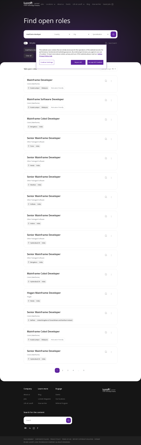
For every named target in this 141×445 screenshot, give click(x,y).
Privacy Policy (55, 439)
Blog (39, 395)
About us (27, 395)
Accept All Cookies (95, 62)
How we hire (42, 403)
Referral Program (62, 403)
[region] (71, 57)
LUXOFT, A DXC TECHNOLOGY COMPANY (42, 442)
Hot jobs (32, 43)
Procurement (29, 439)
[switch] (26, 43)
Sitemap (97, 439)
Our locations (60, 399)
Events (58, 395)
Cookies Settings (46, 62)
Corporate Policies (42, 439)
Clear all (28, 56)
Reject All (78, 62)
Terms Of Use (66, 439)
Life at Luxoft (28, 403)
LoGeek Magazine (44, 399)
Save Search (111, 43)
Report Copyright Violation (83, 439)
